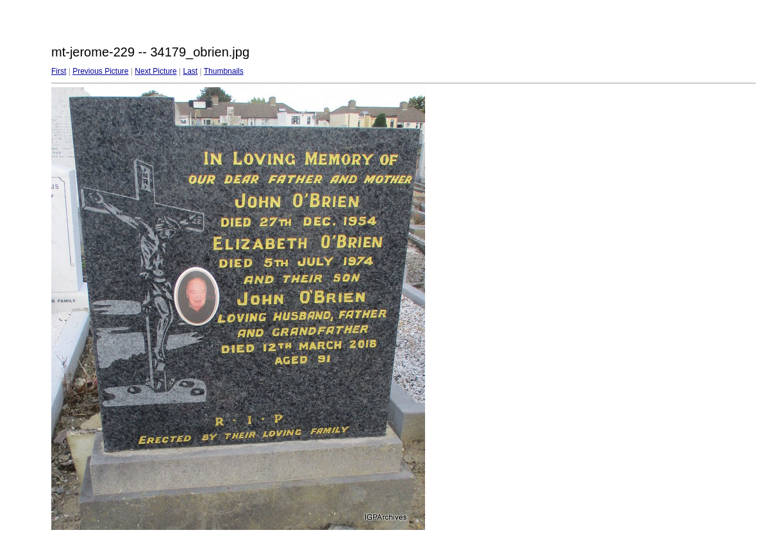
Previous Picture (100, 71)
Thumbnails (224, 71)
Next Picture (155, 71)
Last (190, 71)
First (58, 71)
